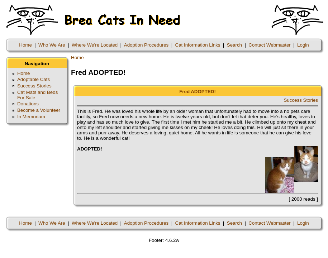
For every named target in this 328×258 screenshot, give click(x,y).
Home (25, 45)
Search (234, 45)
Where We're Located (95, 45)
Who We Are (51, 45)
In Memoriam (31, 116)
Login (303, 45)
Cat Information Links (197, 45)
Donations (28, 103)
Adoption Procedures (146, 45)
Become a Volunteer (38, 110)
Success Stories (34, 86)
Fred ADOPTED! (197, 91)
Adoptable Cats (33, 79)
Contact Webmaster (269, 45)
